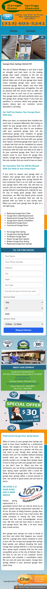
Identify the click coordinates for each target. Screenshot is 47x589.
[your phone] (23, 262)
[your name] (23, 256)
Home (14, 31)
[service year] (23, 314)
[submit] (23, 330)
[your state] (23, 279)
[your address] (23, 267)
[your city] (23, 273)
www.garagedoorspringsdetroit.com (22, 377)
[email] (22, 384)
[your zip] (23, 285)
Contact (31, 31)
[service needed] (21, 292)
